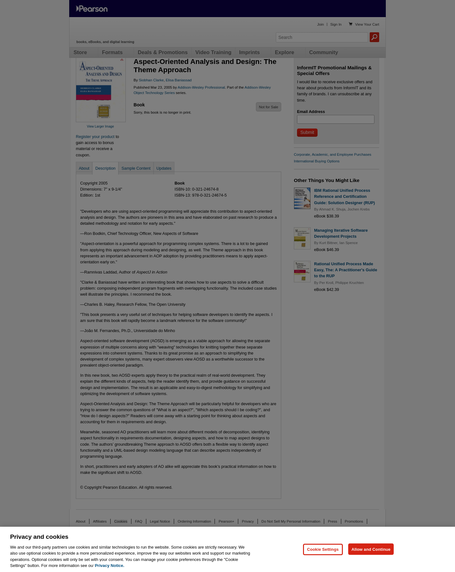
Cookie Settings (323, 557)
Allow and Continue (371, 557)
